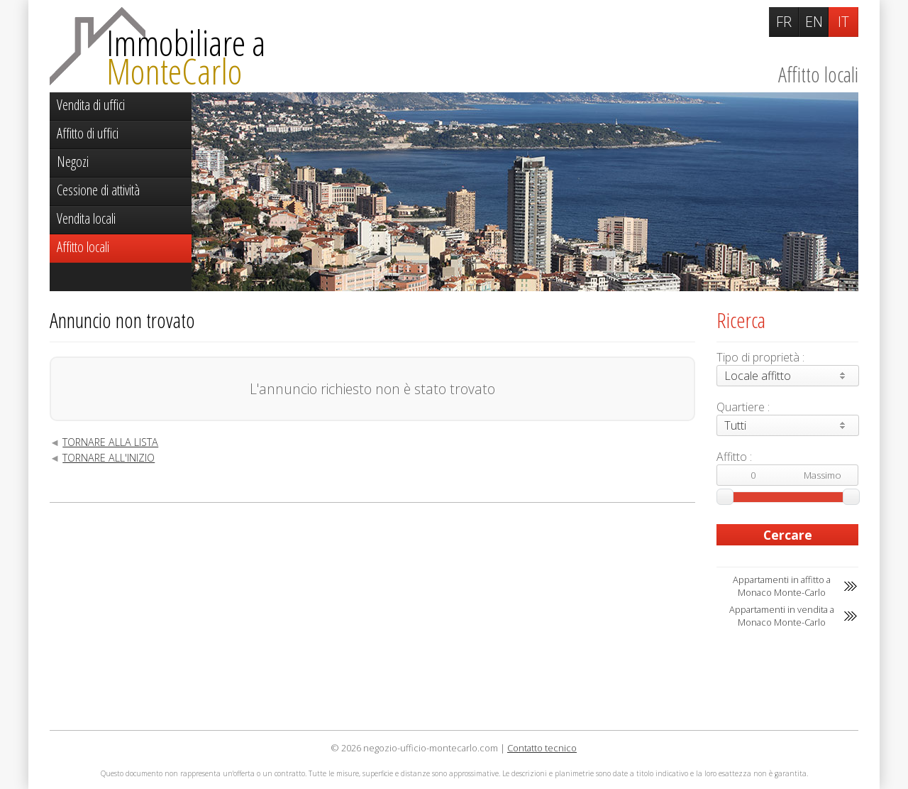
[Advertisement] (372, 616)
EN (814, 21)
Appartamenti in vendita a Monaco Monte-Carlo (781, 616)
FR (784, 21)
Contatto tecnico (542, 747)
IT (843, 21)
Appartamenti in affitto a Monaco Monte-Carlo (782, 586)
